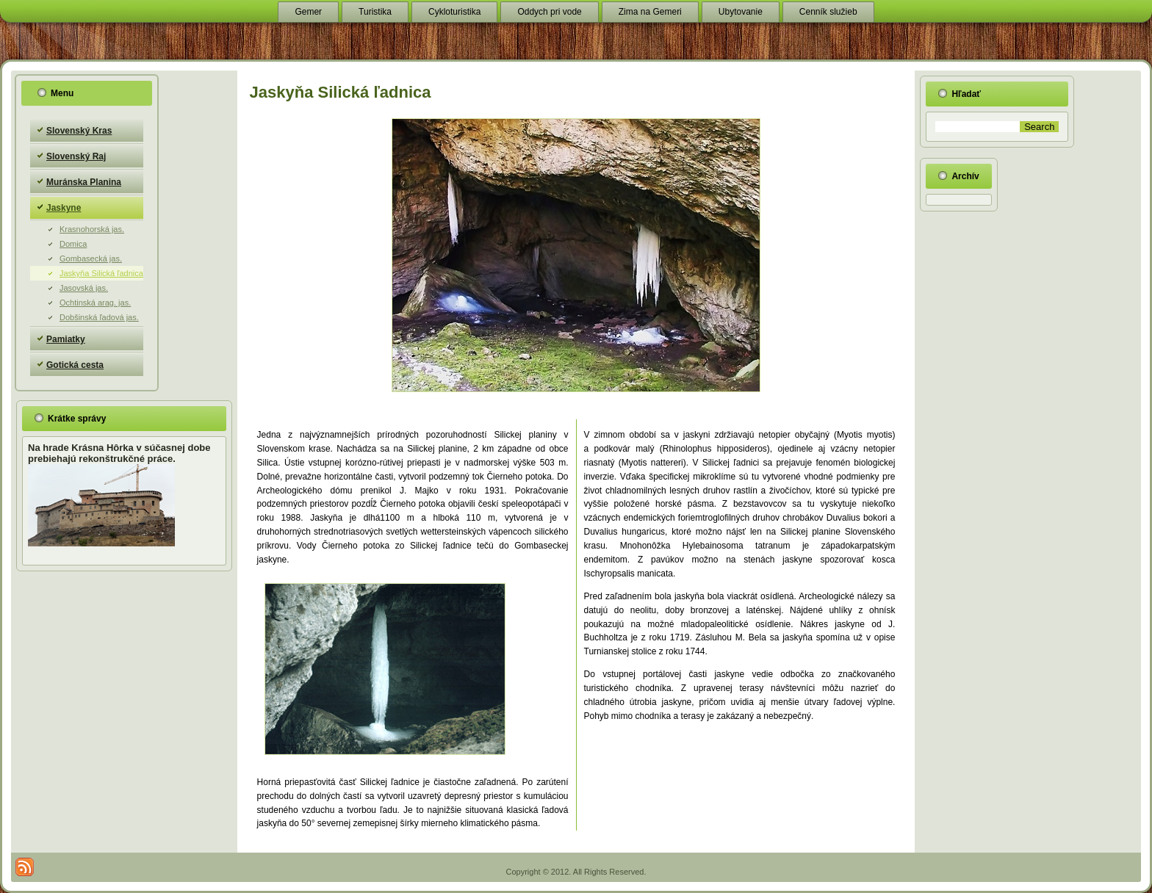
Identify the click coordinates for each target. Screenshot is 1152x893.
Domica (73, 243)
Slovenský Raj (76, 156)
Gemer (308, 12)
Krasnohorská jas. (92, 229)
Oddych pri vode (549, 12)
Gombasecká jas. (91, 258)
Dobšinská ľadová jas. (99, 317)
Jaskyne (63, 208)
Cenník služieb (828, 12)
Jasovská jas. (84, 287)
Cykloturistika (454, 12)
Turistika (375, 12)
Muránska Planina (83, 182)
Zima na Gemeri (650, 12)
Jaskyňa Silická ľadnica (101, 273)
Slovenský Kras (79, 131)
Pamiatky (65, 339)
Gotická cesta (75, 365)
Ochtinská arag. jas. (95, 302)
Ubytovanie (741, 12)
